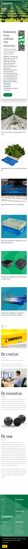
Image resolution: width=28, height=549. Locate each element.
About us (3, 504)
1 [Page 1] (2, 326)
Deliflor (17, 507)
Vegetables (18, 505)
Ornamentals (18, 504)
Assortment (4, 502)
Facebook (17, 515)
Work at (3, 513)
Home (9, 13)
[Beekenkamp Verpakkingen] (6, 3)
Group (16, 502)
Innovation (3, 505)
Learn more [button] (5, 542)
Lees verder (8, 94)
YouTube (17, 517)
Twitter (17, 514)
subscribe (19, 532)
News (2, 509)
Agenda (3, 511)
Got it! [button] (4, 546)
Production (4, 507)
